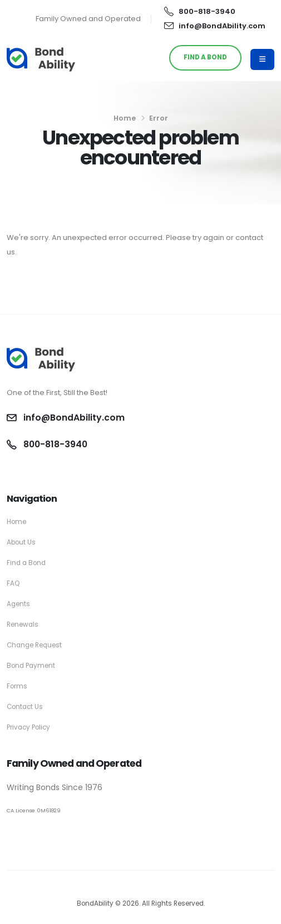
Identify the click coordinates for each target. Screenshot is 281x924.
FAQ (13, 583)
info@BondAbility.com (214, 26)
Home (125, 118)
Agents (18, 604)
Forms (17, 686)
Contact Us (25, 706)
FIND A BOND (205, 57)
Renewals (22, 624)
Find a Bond (26, 562)
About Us (21, 542)
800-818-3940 (199, 11)
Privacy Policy (28, 727)
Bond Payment (31, 665)
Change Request (34, 645)
